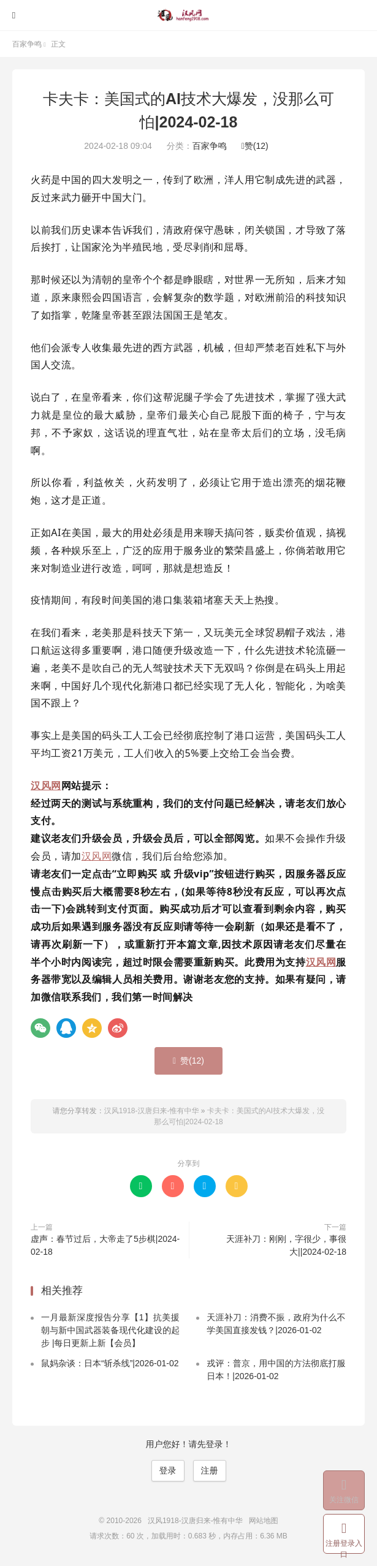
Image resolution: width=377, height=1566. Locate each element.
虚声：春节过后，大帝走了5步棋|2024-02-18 (105, 1245)
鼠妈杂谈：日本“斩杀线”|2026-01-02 (110, 1363)
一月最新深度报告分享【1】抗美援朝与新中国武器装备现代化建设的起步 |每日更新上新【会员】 (110, 1330)
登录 (168, 1470)
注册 (209, 1470)
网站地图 (263, 1520)
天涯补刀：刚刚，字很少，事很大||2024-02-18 (286, 1245)
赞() (255, 146)
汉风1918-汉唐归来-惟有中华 (188, 15)
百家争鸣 (27, 44)
